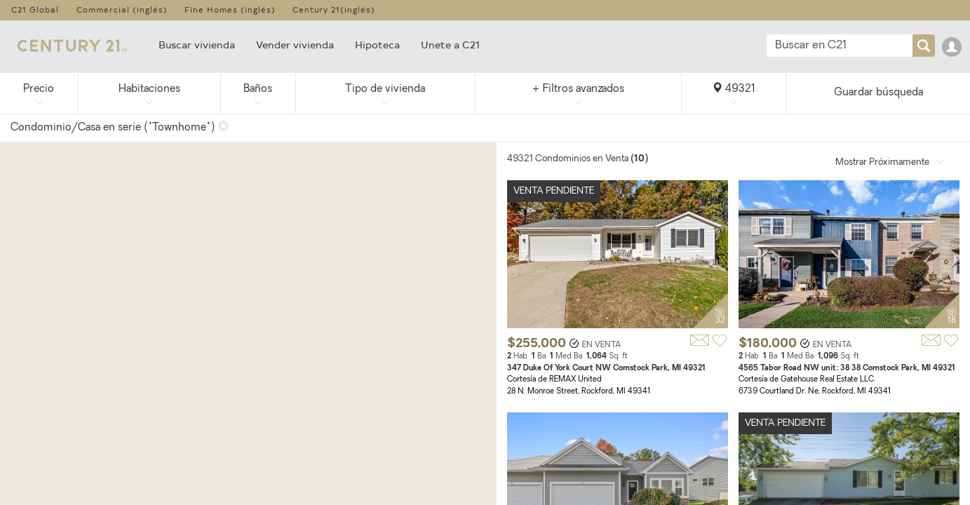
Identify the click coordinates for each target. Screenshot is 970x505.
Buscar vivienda (197, 44)
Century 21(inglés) (333, 9)
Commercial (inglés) (122, 9)
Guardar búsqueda (878, 93)
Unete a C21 (450, 44)
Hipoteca (377, 44)
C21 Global (35, 9)
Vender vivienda (295, 44)
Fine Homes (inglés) (230, 9)
